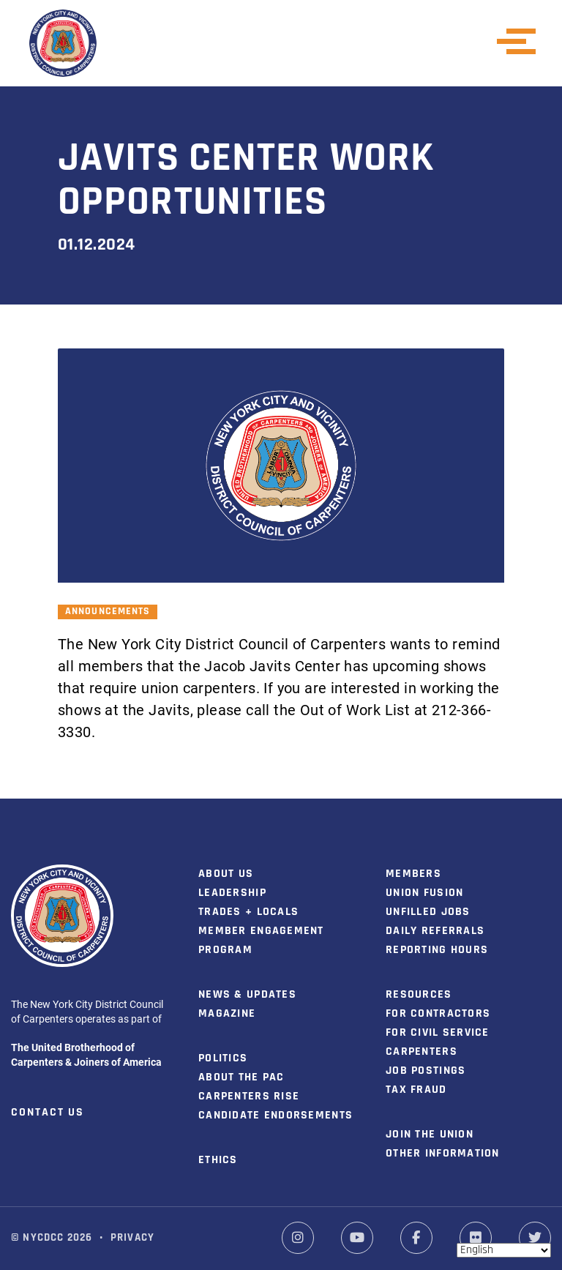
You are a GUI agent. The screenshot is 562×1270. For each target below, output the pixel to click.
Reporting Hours (437, 950)
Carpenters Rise (248, 1096)
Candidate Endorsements (275, 1115)
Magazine (226, 1014)
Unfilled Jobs (428, 912)
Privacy (132, 1238)
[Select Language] (504, 1250)
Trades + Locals (248, 912)
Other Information (443, 1153)
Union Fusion (424, 893)
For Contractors (438, 1014)
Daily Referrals (435, 931)
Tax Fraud (416, 1090)
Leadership (232, 893)
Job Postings (425, 1071)
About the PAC (241, 1077)
